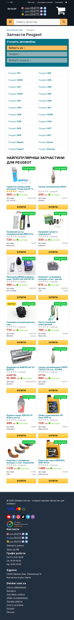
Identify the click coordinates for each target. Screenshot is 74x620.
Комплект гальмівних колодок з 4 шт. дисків (50, 278)
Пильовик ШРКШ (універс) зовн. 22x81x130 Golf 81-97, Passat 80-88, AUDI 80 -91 (20, 278)
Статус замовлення (16, 587)
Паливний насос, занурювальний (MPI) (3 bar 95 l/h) (20, 233)
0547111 (30, 7)
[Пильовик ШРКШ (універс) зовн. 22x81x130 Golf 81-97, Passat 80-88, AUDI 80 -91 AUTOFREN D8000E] (21, 265)
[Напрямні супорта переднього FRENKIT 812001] (53, 220)
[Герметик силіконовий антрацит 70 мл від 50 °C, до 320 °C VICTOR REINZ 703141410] (21, 175)
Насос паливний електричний (47, 323)
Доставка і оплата (45, 2)
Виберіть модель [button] (20, 60)
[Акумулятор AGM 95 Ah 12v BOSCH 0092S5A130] (21, 356)
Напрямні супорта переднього (48, 233)
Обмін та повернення (17, 598)
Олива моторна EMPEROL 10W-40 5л (51, 461)
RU (11, 2)
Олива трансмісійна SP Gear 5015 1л (50, 416)
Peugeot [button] (14, 54)
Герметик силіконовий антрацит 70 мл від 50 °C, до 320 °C (20, 188)
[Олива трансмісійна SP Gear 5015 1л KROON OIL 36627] (53, 404)
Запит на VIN (13, 549)
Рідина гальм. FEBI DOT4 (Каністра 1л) (19, 416)
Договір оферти (14, 601)
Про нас (31, 2)
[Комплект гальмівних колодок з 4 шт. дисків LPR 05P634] (53, 265)
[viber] (13, 517)
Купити (21, 207)
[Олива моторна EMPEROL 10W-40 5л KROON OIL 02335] (53, 449)
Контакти (59, 2)
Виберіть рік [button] (17, 48)
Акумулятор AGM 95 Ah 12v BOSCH (20, 368)
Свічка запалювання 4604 (52, 187)
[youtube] (9, 517)
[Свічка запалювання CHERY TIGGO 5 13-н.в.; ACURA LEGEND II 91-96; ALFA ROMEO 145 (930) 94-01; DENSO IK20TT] (53, 356)
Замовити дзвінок (15, 545)
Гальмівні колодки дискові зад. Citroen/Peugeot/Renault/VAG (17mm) (21, 323)
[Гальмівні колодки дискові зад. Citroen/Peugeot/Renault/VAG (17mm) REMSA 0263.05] (21, 311)
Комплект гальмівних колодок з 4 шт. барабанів (20, 461)
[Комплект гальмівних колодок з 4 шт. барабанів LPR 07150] (21, 449)
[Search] (63, 22)
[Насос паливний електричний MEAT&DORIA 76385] (53, 311)
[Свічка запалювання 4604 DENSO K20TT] (53, 175)
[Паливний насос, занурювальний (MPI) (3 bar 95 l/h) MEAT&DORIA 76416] (21, 220)
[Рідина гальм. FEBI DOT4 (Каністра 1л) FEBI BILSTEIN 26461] (21, 404)
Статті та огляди (15, 605)
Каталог (11, 608)
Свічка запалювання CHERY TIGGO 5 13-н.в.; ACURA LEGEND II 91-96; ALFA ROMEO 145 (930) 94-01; (53, 368)
